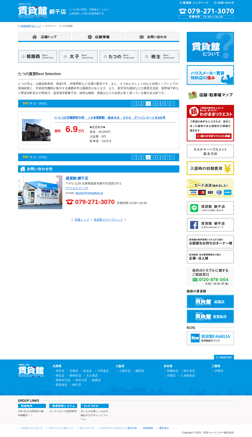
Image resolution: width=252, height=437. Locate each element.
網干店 (76, 384)
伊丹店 (60, 371)
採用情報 (148, 428)
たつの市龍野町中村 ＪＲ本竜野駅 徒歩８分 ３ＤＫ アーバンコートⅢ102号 (111, 117)
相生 (159, 57)
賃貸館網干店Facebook (233, 220)
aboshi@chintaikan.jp (89, 193)
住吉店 (87, 371)
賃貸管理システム (63, 406)
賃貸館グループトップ (108, 219)
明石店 (60, 375)
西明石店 (75, 375)
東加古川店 (63, 380)
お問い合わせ (152, 36)
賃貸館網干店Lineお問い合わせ (233, 204)
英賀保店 (62, 384)
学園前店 (172, 371)
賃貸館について (233, 34)
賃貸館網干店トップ (31, 26)
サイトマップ (86, 428)
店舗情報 (98, 36)
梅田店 (139, 371)
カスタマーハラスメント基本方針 (233, 147)
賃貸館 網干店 (77, 178)
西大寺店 (189, 371)
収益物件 (32, 406)
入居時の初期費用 (233, 164)
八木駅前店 (187, 375)
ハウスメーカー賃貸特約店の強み (233, 68)
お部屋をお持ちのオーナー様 (233, 237)
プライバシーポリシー (61, 428)
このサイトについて (31, 428)
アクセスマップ (77, 188)
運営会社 (164, 428)
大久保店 (92, 375)
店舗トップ (44, 36)
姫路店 (96, 380)
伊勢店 (219, 371)
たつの (119, 57)
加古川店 (81, 380)
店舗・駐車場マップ (233, 91)
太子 (78, 57)
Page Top (224, 357)
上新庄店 (124, 371)
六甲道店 (103, 371)
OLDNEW (95, 406)
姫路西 (37, 57)
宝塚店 (74, 371)
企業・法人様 (233, 252)
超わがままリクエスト (214, 136)
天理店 (171, 375)
